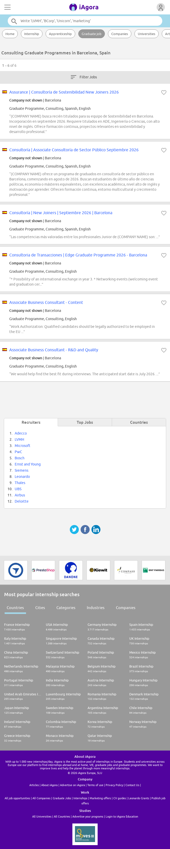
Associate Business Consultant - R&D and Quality (53, 349)
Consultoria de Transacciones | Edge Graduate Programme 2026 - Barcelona (78, 255)
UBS (18, 489)
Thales (20, 483)
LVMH (19, 439)
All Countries (62, 816)
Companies (119, 34)
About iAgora (49, 785)
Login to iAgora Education (122, 816)
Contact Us (132, 785)
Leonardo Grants (138, 798)
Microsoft (22, 446)
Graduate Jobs (62, 798)
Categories (65, 607)
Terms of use (95, 785)
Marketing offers (100, 798)
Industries (96, 607)
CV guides (119, 798)
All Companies (41, 798)
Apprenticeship (60, 34)
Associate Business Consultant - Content (46, 302)
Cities (40, 607)
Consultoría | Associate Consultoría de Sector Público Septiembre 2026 (74, 149)
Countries (15, 607)
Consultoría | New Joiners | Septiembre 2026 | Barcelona (60, 212)
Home (9, 34)
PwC (18, 452)
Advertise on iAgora (72, 785)
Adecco (21, 433)
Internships (80, 798)
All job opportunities (17, 798)
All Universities (42, 816)
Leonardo (22, 477)
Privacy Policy (114, 785)
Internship (31, 34)
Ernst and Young (28, 464)
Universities (146, 34)
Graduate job (91, 34)
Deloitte (22, 501)
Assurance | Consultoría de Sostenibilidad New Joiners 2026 (64, 92)
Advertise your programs (87, 816)
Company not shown (25, 100)
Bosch (19, 458)
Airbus (20, 495)
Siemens (21, 470)
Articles (34, 785)
